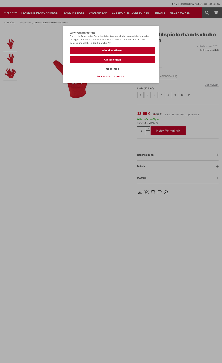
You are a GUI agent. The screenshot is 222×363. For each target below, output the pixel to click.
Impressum (119, 76)
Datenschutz (103, 76)
